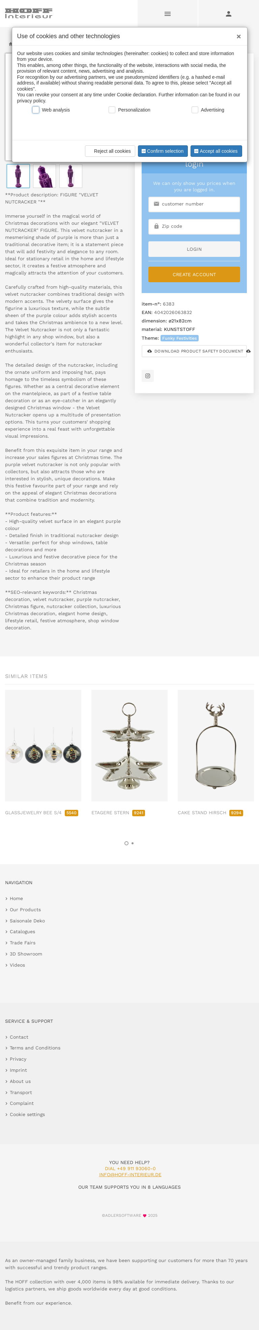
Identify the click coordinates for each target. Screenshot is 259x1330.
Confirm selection (161, 151)
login (194, 249)
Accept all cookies (215, 151)
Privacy (18, 1059)
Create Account (194, 274)
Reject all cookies (109, 151)
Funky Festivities (179, 338)
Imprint (18, 1070)
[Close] (237, 34)
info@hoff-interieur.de (130, 1174)
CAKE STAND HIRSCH (210, 812)
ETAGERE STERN (118, 812)
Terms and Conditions (35, 1047)
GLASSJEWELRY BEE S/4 (41, 812)
